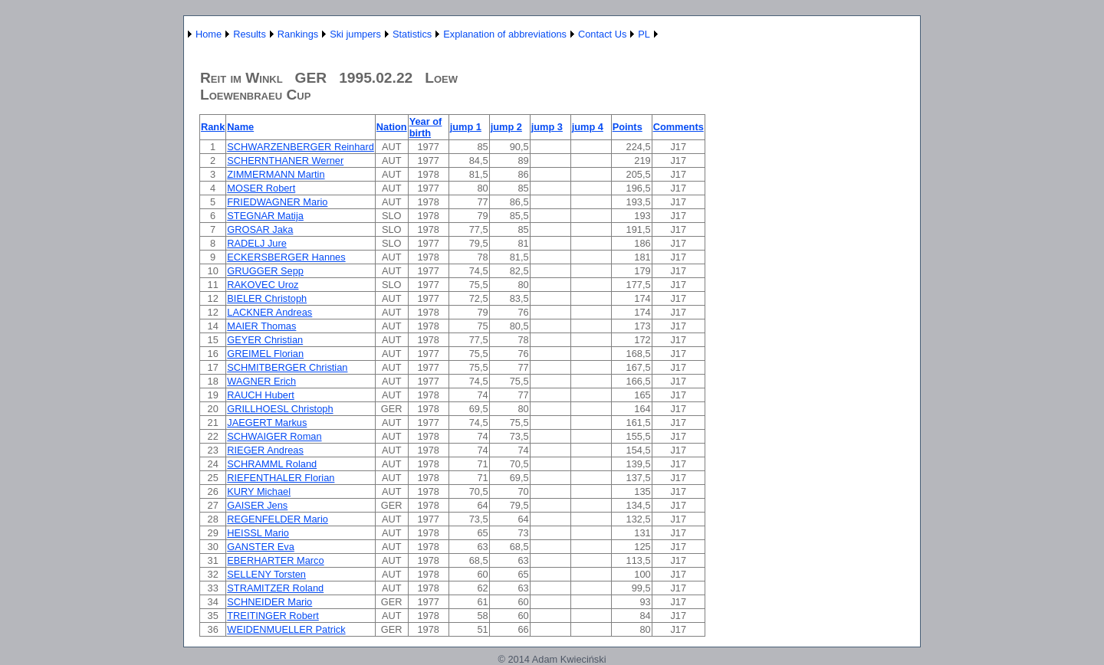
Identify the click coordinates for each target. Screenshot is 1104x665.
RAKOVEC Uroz (262, 284)
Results (249, 34)
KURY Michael (259, 491)
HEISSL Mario (258, 533)
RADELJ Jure (257, 243)
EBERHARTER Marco (275, 560)
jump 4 (587, 127)
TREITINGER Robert (272, 615)
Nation (391, 127)
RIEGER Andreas (265, 450)
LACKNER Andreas (269, 312)
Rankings (298, 34)
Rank (213, 127)
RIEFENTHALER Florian (280, 477)
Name (240, 127)
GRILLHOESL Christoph (280, 408)
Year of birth (425, 127)
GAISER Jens (257, 505)
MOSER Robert (261, 188)
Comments (678, 127)
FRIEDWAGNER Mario (277, 202)
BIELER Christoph (267, 298)
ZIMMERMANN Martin (275, 174)
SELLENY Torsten (266, 574)
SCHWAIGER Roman (274, 436)
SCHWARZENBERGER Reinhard (300, 146)
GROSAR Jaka (260, 229)
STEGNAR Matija (265, 215)
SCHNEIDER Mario (269, 602)
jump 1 (465, 127)
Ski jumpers (355, 34)
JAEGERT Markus (267, 422)
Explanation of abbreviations (505, 34)
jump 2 (506, 127)
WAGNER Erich (261, 381)
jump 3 (547, 127)
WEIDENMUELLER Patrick (286, 629)
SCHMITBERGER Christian (287, 367)
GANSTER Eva (260, 546)
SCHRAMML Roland (272, 464)
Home (209, 34)
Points (627, 127)
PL (644, 34)
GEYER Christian (265, 340)
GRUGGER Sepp (265, 271)
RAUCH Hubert (260, 395)
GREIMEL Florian (265, 353)
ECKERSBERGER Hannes (286, 257)
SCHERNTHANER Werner (285, 160)
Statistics (412, 34)
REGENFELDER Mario (277, 519)
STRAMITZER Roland (275, 588)
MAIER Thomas (261, 326)
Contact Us (602, 34)
